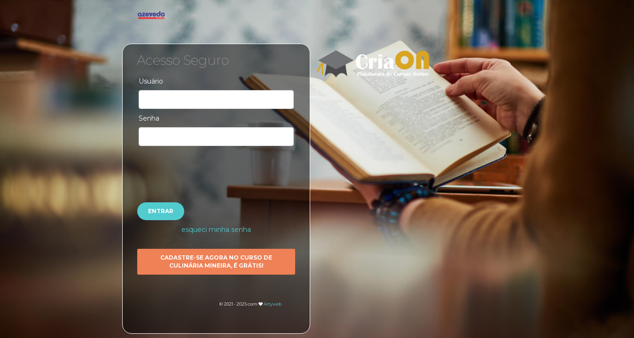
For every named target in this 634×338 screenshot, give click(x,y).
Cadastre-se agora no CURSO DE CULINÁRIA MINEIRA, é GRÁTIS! (216, 261)
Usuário (151, 81)
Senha (149, 118)
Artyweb (273, 304)
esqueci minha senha (216, 229)
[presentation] (216, 169)
